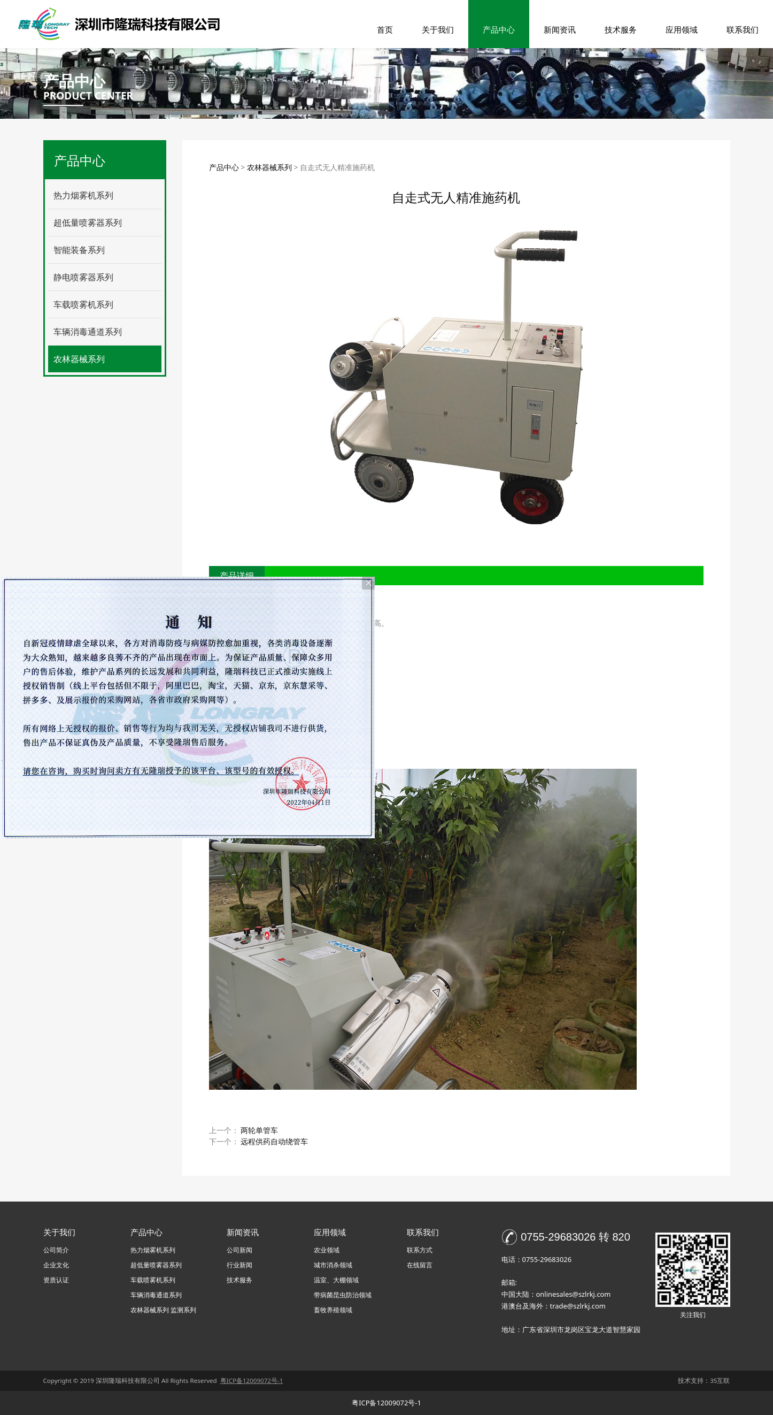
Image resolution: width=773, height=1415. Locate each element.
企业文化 (56, 1265)
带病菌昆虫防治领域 (343, 1295)
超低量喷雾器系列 (87, 222)
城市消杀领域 (333, 1265)
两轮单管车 (259, 1130)
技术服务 (621, 29)
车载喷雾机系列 (83, 304)
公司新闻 (239, 1250)
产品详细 (237, 576)
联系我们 (742, 29)
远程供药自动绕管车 (274, 1141)
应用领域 (682, 29)
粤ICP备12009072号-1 (386, 1403)
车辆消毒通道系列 (87, 332)
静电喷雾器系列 (83, 277)
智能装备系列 (79, 250)
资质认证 (56, 1280)
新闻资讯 (560, 29)
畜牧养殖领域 (333, 1310)
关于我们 (438, 29)
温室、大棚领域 (336, 1280)
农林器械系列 (79, 359)
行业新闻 (239, 1265)
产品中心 (499, 29)
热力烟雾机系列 (83, 195)
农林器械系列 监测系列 (163, 1310)
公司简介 (56, 1250)
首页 (385, 29)
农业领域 (326, 1250)
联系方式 (419, 1250)
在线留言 (419, 1265)
